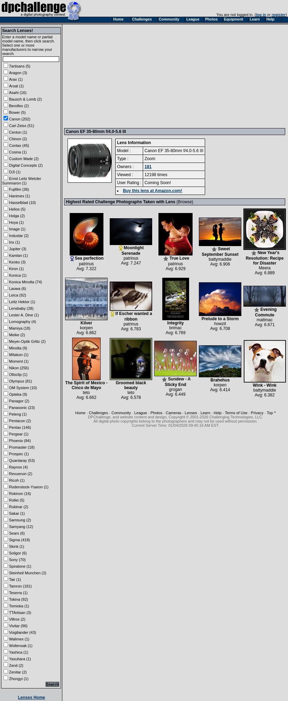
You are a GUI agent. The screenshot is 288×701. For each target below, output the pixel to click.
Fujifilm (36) (19, 189)
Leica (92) (17, 295)
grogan (175, 389)
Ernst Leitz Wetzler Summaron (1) (21, 180)
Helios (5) (17, 209)
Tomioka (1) (19, 606)
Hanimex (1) (19, 196)
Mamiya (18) (19, 328)
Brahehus (220, 378)
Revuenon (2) (20, 474)
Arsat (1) (16, 86)
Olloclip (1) (18, 374)
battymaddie (220, 259)
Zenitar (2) (18, 672)
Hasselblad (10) (22, 202)
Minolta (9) (18, 348)
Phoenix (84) (20, 441)
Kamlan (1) (18, 255)
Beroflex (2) (19, 106)
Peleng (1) (18, 414)
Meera (265, 268)
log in (261, 15)
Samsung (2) (20, 520)
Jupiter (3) (17, 249)
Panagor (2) (19, 401)
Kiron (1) (16, 269)
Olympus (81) (20, 381)
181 (148, 166)
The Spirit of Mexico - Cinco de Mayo (86, 383)
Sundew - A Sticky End (175, 380)
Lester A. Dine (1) (24, 315)
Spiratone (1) (20, 566)
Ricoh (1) (17, 480)
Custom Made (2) (24, 159)
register (279, 15)
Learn (205, 413)
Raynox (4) (18, 467)
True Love (175, 256)
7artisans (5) (19, 66)
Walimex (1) (19, 639)
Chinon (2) (18, 139)
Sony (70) (17, 560)
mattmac (265, 319)
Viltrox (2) (17, 619)
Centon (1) (18, 132)
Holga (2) (17, 216)
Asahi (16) (17, 92)
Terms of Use (236, 413)
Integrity (175, 321)
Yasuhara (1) (20, 659)
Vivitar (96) (18, 626)
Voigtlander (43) (22, 632)
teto (86, 392)
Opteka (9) (18, 394)
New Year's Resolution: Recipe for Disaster (264, 256)
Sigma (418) (19, 540)
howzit (220, 323)
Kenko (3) (17, 262)
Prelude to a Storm (220, 317)
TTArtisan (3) (20, 613)
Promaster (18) (21, 447)
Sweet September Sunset (220, 250)
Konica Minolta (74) (25, 282)
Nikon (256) (19, 368)
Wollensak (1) (20, 646)
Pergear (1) (19, 434)
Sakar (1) (17, 513)
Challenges (98, 413)
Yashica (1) (18, 652)
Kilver (86, 321)
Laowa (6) (17, 288)
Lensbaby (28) (21, 308)
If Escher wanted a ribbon (131, 314)
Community (121, 413)
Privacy (257, 413)
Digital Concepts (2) (26, 165)
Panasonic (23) (22, 407)
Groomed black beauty (131, 383)
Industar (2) (19, 236)
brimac (175, 327)
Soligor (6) (18, 553)
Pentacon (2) (20, 421)
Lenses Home (31, 697)
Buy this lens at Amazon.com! (152, 190)
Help (218, 413)
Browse (185, 201)
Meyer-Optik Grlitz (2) (27, 341)
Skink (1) (16, 546)
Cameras (173, 413)
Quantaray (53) (22, 460)
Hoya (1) (16, 222)
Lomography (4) (22, 322)
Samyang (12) (21, 527)
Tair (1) (15, 579)
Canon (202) (19, 119)
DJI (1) (15, 172)
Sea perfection (87, 256)
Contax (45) (19, 145)
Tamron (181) (20, 586)
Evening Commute (264, 310)
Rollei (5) (16, 500)
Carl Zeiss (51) (21, 126)
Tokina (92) (18, 599)
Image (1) (17, 229)
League (140, 413)
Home (80, 413)
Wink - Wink (265, 383)
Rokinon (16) (20, 493)
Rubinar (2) (18, 507)
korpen (86, 327)
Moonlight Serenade (131, 249)
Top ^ (271, 413)
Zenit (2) (16, 665)
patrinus (86, 263)
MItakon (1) (19, 355)
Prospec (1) (19, 454)
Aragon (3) (18, 73)
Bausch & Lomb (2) (25, 99)
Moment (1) (19, 361)
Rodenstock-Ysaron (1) (28, 487)
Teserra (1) (18, 593)
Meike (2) (17, 335)
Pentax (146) (20, 427)
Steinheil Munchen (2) (27, 573)
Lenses (191, 413)
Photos (156, 413)
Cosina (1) (18, 152)
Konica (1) (17, 275)
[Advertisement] (166, 76)
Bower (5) (17, 112)
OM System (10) (23, 388)
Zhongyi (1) (19, 679)
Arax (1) (16, 79)
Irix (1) (14, 242)
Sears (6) (17, 533)
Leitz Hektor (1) (22, 302)
